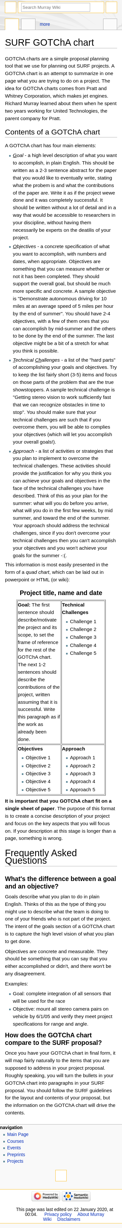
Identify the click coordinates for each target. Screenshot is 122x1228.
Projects (15, 1161)
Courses (15, 1141)
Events (14, 1147)
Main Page (18, 1134)
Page (12, 25)
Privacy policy (58, 1214)
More (45, 24)
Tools (110, 25)
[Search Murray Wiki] (55, 7)
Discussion (28, 25)
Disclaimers (68, 1219)
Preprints (16, 1154)
